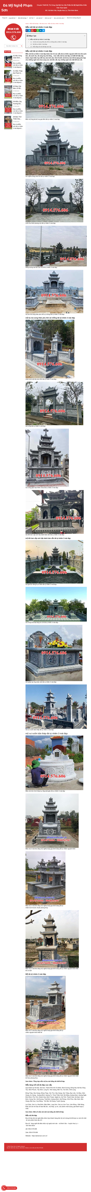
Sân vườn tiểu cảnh (59, 18)
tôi (70, 1118)
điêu (42, 1118)
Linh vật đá (39, 18)
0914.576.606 (40, 1148)
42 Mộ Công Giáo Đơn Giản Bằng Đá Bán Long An (17, 57)
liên (59, 1118)
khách (52, 1118)
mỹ (36, 1118)
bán (31, 1118)
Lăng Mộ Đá (12, 18)
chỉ (29, 1118)
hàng (56, 1118)
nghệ (39, 1118)
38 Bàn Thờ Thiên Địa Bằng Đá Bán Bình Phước (18, 118)
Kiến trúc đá (48, 18)
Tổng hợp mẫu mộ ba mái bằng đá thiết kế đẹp (49, 1081)
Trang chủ (4, 18)
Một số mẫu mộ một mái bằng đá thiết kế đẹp (48, 1112)
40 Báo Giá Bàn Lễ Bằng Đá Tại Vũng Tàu (17, 87)
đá (34, 1118)
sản (29, 1120)
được (75, 1118)
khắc (45, 1118)
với (64, 1118)
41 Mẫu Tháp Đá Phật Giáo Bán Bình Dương (18, 72)
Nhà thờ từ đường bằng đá (74, 18)
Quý (48, 1118)
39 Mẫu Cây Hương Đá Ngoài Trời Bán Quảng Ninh (17, 103)
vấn (80, 1118)
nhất (85, 1118)
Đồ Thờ (31, 18)
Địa (27, 1118)
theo (35, 1120)
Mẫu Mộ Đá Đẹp (22, 18)
